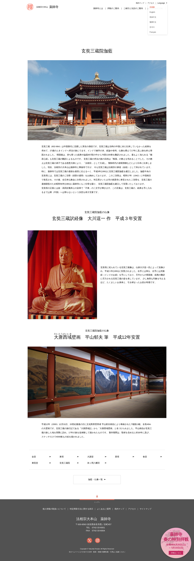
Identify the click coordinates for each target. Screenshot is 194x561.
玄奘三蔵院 (65, 463)
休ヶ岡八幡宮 (93, 463)
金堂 (34, 457)
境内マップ (140, 3)
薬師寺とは (98, 8)
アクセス (151, 3)
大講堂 (90, 457)
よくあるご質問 (104, 509)
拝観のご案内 (113, 8)
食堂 (145, 457)
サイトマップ (145, 509)
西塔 (117, 457)
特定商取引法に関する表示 (81, 509)
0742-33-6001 (98, 527)
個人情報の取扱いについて (54, 509)
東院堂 (35, 463)
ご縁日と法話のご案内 (133, 8)
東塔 (62, 457)
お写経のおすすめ (155, 8)
